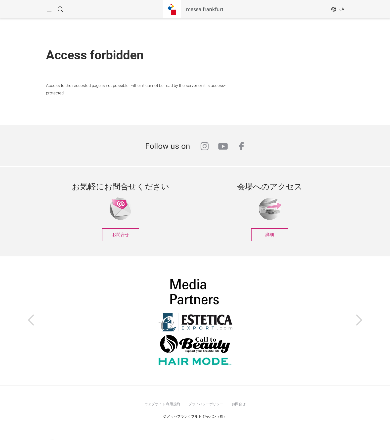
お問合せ (120, 234)
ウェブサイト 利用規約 (162, 404)
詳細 (269, 234)
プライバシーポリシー (205, 404)
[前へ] (31, 320)
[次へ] (359, 320)
